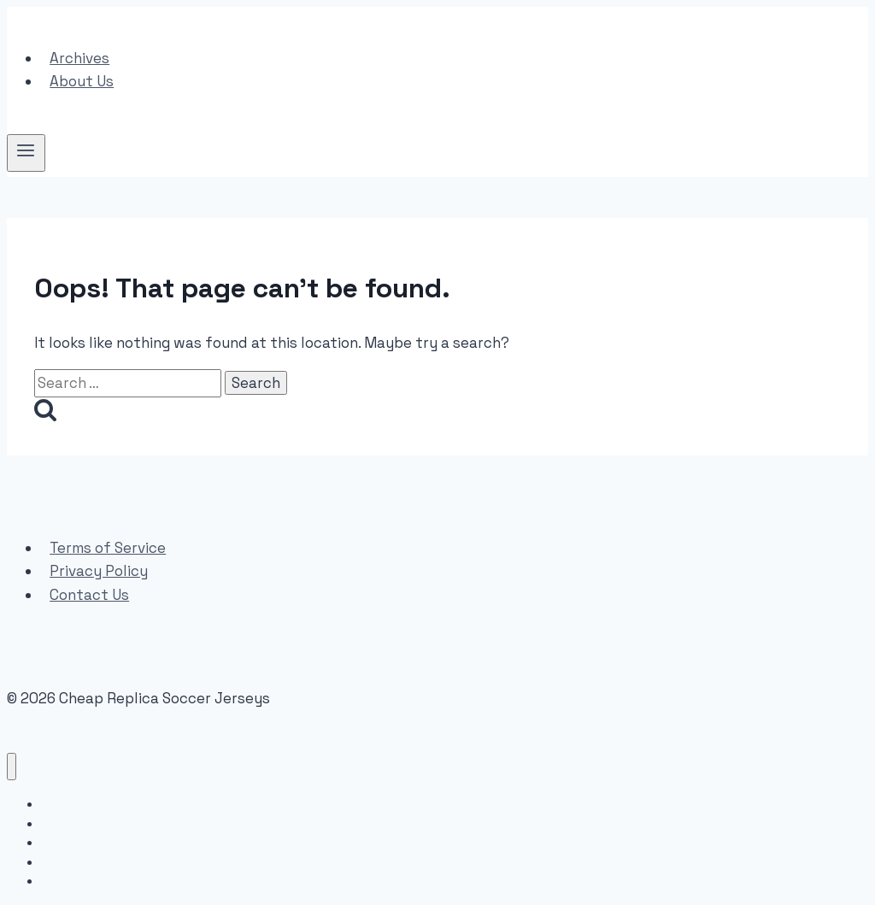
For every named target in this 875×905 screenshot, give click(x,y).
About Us (82, 81)
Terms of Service (108, 547)
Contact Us (89, 594)
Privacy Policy (99, 570)
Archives (79, 58)
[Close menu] (11, 767)
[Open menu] (26, 153)
